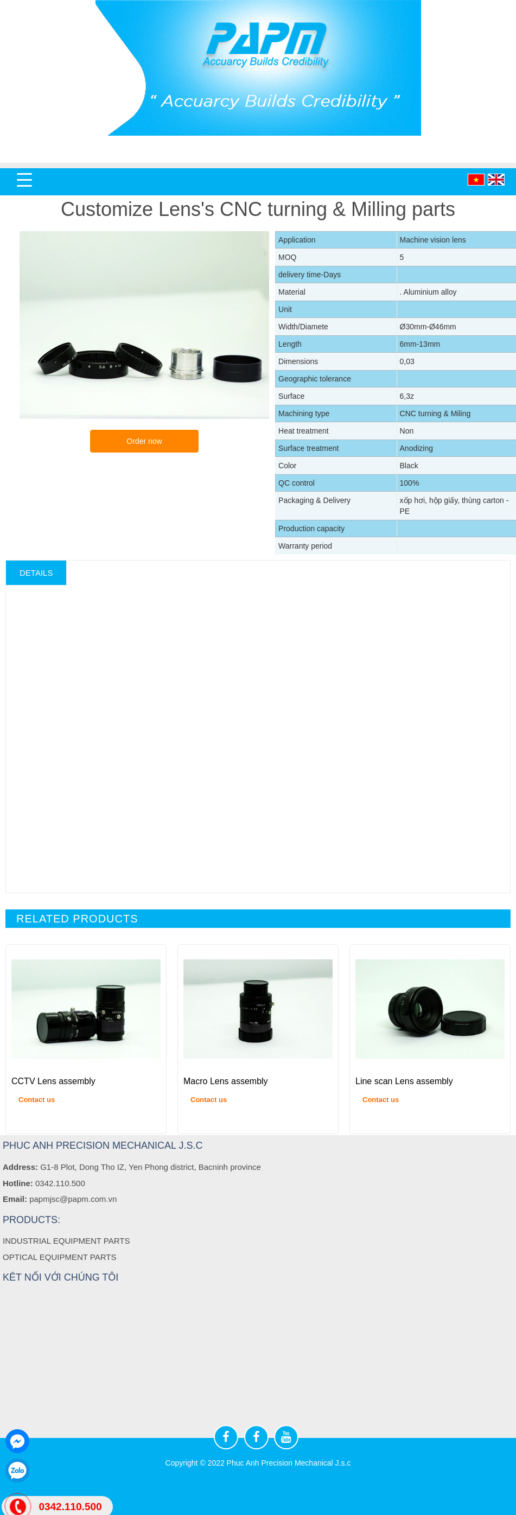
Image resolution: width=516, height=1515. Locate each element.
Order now (144, 441)
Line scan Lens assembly (404, 1081)
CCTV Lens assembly (53, 1081)
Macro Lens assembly (225, 1081)
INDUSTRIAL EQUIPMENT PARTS (66, 1240)
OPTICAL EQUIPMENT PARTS (60, 1256)
